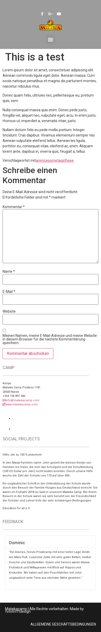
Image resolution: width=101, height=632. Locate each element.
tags (60, 160)
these (69, 160)
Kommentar (14, 207)
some (52, 160)
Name (9, 271)
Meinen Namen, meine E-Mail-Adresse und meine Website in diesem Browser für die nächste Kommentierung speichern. (50, 339)
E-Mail (9, 291)
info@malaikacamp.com (21, 400)
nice (44, 160)
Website (9, 311)
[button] (50, 39)
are (38, 160)
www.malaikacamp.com (20, 404)
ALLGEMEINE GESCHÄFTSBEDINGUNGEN (63, 624)
